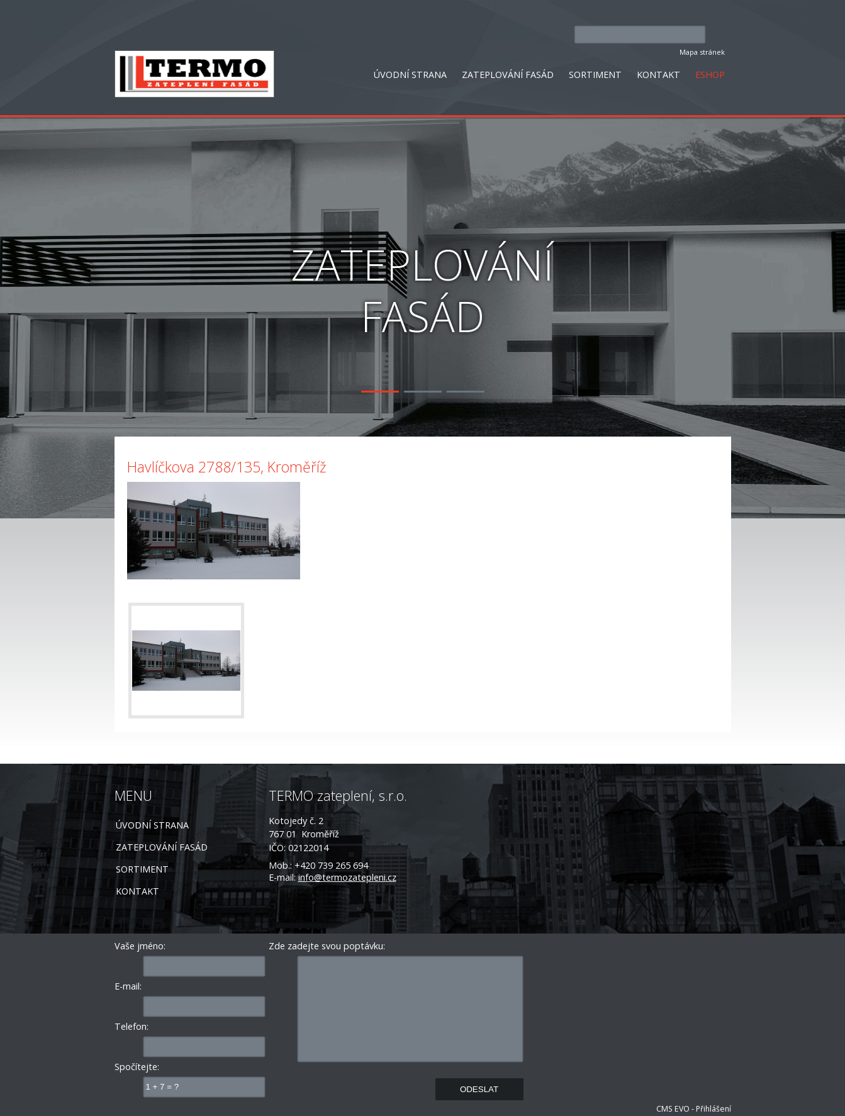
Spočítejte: (137, 1067)
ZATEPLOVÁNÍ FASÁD (508, 75)
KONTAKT (658, 75)
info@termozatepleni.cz (347, 877)
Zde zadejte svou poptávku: (327, 946)
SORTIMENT (595, 75)
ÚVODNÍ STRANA (410, 75)
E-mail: (128, 986)
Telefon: (131, 1026)
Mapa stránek (702, 52)
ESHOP (710, 75)
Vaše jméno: (140, 946)
